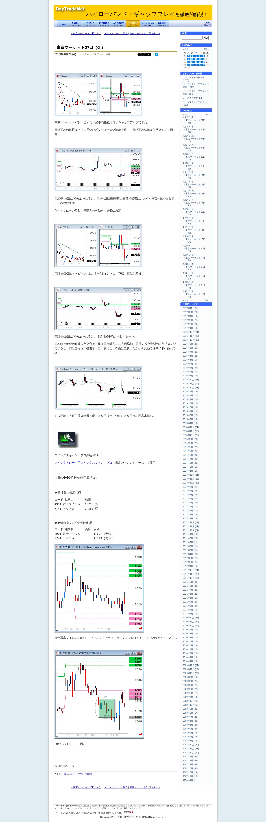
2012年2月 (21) (190, 562)
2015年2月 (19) (190, 419)
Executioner (147, 23)
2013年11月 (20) (191, 479)
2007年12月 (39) (191, 744)
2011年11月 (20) (191, 574)
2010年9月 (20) (190, 629)
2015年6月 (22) (190, 403)
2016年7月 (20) (190, 352)
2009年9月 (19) (190, 677)
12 (200, 59)
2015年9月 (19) (190, 391)
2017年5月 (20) (190, 312)
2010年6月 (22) (190, 641)
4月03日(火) (188, 282)
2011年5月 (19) (190, 598)
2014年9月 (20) (190, 439)
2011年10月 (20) (191, 578)
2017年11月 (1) (190, 308)
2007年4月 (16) (190, 776)
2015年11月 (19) (191, 383)
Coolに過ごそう (75, 23)
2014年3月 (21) (190, 463)
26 (200, 65)
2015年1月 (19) (190, 423)
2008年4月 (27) (190, 729)
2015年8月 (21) (190, 395)
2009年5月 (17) (190, 693)
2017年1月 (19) (190, 328)
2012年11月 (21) (191, 526)
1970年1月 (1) (189, 780)
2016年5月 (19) (190, 360)
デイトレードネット (62, 23)
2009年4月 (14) (190, 697)
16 (188, 62)
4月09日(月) (188, 245)
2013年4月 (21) (190, 506)
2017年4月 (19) (190, 316)
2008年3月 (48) (190, 732)
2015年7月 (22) (190, 399)
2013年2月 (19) (190, 514)
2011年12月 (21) (191, 570)
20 (204, 62)
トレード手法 (104, 23)
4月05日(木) (188, 264)
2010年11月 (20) (191, 621)
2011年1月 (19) (190, 613)
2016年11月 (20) (191, 336)
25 (196, 65)
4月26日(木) (188, 126)
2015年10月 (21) (191, 387)
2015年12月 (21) (191, 379)
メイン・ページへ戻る (116, 33)
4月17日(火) (188, 190)
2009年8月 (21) (190, 681)
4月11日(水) (188, 227)
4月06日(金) (188, 255)
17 (192, 62)
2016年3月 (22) (190, 367)
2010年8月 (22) (190, 633)
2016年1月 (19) (190, 375)
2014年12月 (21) (191, 427)
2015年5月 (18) (190, 407)
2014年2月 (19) (190, 467)
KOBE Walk (162, 23)
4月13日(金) (188, 209)
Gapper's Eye (118, 23)
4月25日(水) (188, 136)
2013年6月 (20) (190, 498)
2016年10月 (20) (191, 340)
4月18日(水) (188, 181)
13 (204, 59)
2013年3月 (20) (190, 510)
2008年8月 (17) (190, 713)
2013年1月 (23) (190, 518)
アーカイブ (192, 304)
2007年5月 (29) (190, 772)
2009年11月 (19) (191, 669)
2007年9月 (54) (190, 756)
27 (204, 65)
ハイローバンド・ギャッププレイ (146, 14)
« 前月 (185, 49)
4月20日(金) (188, 163)
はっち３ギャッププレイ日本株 (78, 774)
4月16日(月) (188, 200)
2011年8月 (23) (190, 586)
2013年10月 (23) (191, 483)
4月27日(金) (188, 117)
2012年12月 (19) (191, 522)
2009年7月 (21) (190, 685)
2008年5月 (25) (190, 725)
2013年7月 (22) (190, 494)
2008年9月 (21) (190, 709)
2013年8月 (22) (190, 490)
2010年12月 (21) (191, 617)
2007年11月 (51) (191, 748)
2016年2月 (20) (190, 371)
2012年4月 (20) (190, 554)
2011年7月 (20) (190, 590)
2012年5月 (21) (190, 550)
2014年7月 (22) (190, 447)
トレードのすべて (89, 23)
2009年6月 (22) (190, 689)
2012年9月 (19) (190, 534)
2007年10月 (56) (191, 752)
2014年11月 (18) (191, 431)
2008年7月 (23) (190, 717)
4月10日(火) (188, 236)
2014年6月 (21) (190, 451)
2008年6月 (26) (190, 721)
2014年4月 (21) (190, 459)
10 (192, 59)
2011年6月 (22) (190, 594)
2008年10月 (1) (190, 705)
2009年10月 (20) (191, 673)
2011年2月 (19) (190, 609)
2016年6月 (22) (190, 356)
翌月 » (206, 49)
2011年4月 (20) (190, 602)
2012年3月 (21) (190, 558)
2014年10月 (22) (191, 435)
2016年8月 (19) (190, 348)
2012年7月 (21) (190, 542)
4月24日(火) (188, 145)
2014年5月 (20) (190, 455)
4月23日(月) (188, 154)
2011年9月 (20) (190, 582)
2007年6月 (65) (190, 768)
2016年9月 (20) (190, 344)
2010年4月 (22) (190, 649)
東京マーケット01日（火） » (145, 33)
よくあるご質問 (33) (192, 98)
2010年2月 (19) (190, 657)
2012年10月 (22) (191, 530)
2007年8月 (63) (190, 760)
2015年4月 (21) (190, 411)
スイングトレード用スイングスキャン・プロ (83, 462)
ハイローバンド (133, 23)
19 (200, 62)
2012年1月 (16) (190, 566)
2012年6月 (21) (190, 546)
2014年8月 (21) (190, 443)
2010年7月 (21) (190, 637)
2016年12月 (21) (191, 332)
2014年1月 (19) (190, 471)
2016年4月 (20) (190, 363)
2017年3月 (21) (190, 320)
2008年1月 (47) (190, 740)
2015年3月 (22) (190, 415)
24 (192, 65)
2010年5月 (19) (190, 645)
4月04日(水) (188, 273)
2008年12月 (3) (190, 701)
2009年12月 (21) (191, 665)
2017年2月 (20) (190, 324)
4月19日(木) (188, 172)
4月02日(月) (188, 291)
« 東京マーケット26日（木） (86, 33)
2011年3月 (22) (190, 606)
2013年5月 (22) (190, 502)
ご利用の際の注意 (207, 24)
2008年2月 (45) (190, 736)
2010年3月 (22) (190, 653)
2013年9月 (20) (190, 486)
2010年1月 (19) (190, 661)
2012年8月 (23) (190, 538)
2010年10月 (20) (191, 625)
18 (196, 62)
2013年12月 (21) (191, 475)
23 (188, 65)
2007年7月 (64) (190, 764)
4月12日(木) (188, 218)
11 (196, 59)
